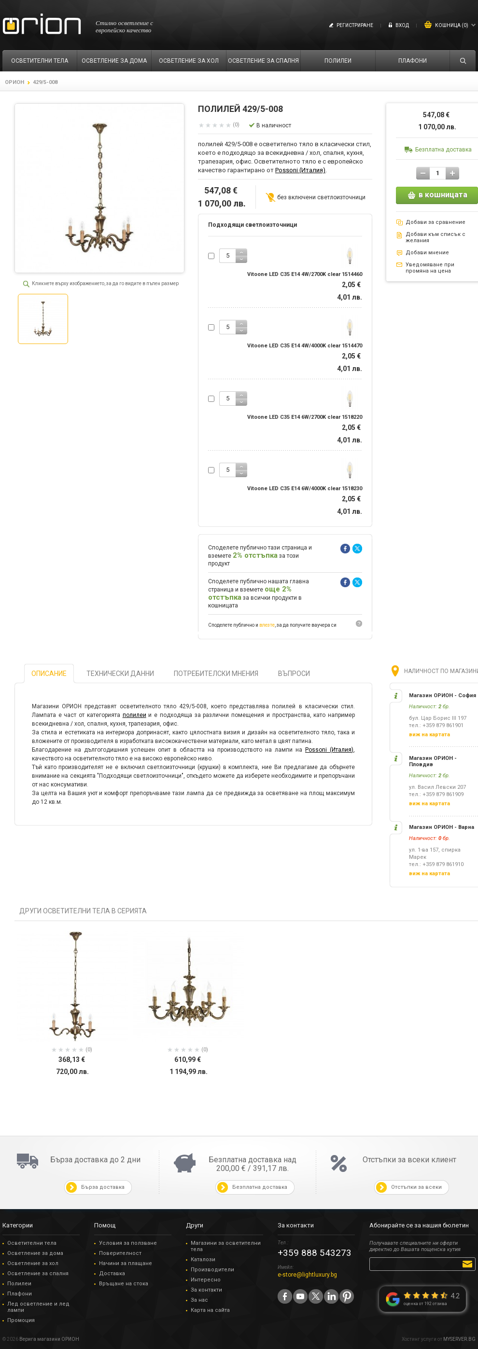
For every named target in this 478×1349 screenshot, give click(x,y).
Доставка (112, 1273)
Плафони (19, 1294)
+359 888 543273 (314, 1252)
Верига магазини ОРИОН (49, 1339)
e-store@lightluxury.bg (307, 1274)
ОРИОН (14, 82)
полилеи (134, 715)
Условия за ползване (128, 1243)
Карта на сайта (210, 1310)
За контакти (206, 1290)
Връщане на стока (123, 1283)
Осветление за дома (35, 1253)
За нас (199, 1300)
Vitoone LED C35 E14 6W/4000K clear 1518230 (304, 488)
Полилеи (19, 1283)
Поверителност (120, 1253)
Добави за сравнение (435, 222)
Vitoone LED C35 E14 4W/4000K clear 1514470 (304, 346)
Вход (402, 25)
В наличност (273, 125)
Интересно (206, 1280)
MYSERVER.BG (459, 1339)
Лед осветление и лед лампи (38, 1307)
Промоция (21, 1320)
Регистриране (355, 25)
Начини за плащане (125, 1263)
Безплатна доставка (443, 149)
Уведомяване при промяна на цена (430, 268)
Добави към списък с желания (435, 237)
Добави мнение (427, 252)
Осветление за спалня (38, 1273)
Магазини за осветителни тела (226, 1246)
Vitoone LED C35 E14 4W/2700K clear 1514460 (304, 274)
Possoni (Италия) (300, 170)
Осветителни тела (31, 1243)
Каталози (203, 1259)
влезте (267, 625)
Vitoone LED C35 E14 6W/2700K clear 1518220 (304, 417)
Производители (212, 1269)
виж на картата (429, 734)
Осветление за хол (32, 1263)
